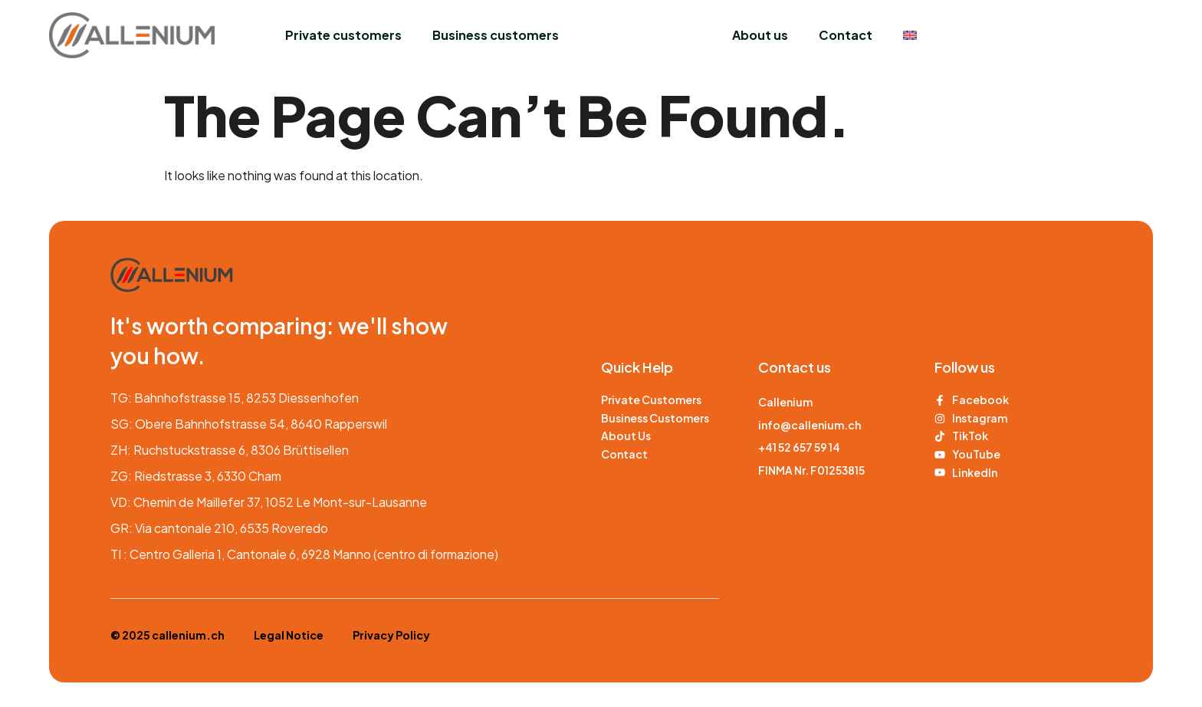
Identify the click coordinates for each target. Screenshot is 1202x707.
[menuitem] (910, 35)
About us (760, 35)
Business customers (495, 35)
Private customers (343, 35)
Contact (845, 35)
